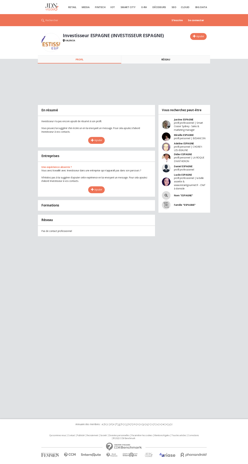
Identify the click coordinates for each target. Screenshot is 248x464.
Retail (72, 7)
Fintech (100, 7)
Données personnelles (119, 435)
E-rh (144, 7)
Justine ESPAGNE (183, 119)
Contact (71, 435)
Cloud (185, 7)
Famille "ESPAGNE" (185, 204)
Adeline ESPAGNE (184, 143)
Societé (103, 435)
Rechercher (51, 20)
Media (86, 7)
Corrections (193, 435)
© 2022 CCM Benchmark (124, 438)
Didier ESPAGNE (183, 154)
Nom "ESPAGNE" (183, 195)
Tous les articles (179, 435)
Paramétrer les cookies (141, 435)
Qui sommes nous (57, 435)
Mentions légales (161, 435)
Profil (79, 59)
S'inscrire (177, 20)
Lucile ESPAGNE (183, 174)
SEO (174, 7)
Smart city (128, 7)
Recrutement (92, 435)
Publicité (81, 435)
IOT (112, 7)
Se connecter (196, 20)
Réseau (165, 59)
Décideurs (159, 7)
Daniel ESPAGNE (183, 166)
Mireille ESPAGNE (184, 135)
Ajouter (200, 36)
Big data (201, 7)
